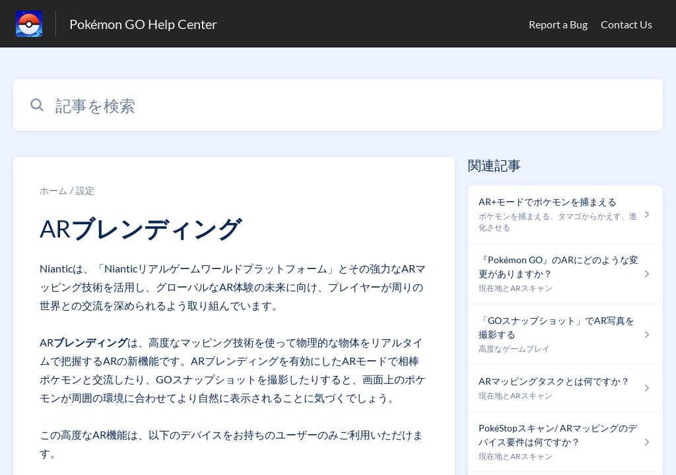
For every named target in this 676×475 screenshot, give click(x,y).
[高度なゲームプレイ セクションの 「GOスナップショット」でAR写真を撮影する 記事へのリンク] (565, 334)
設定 (85, 190)
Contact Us (626, 24)
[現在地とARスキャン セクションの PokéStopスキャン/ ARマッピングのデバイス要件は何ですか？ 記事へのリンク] (565, 442)
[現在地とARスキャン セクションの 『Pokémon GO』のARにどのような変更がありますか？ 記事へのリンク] (565, 273)
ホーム (53, 190)
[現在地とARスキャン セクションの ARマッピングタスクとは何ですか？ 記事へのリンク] (565, 388)
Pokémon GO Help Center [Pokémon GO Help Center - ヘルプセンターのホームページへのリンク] (143, 24)
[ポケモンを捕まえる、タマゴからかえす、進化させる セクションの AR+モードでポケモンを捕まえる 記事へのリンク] (565, 214)
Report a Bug (558, 24)
